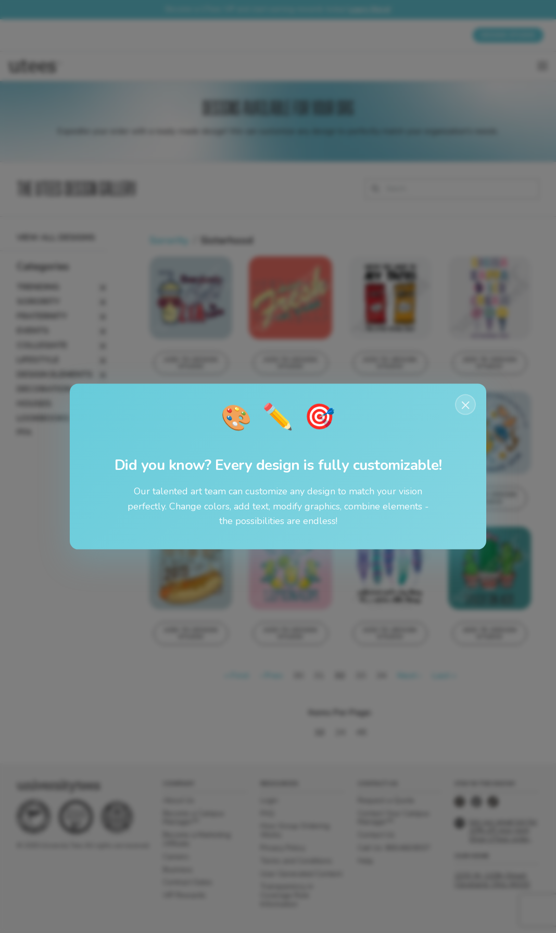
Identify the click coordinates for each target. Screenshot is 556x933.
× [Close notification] (466, 404)
